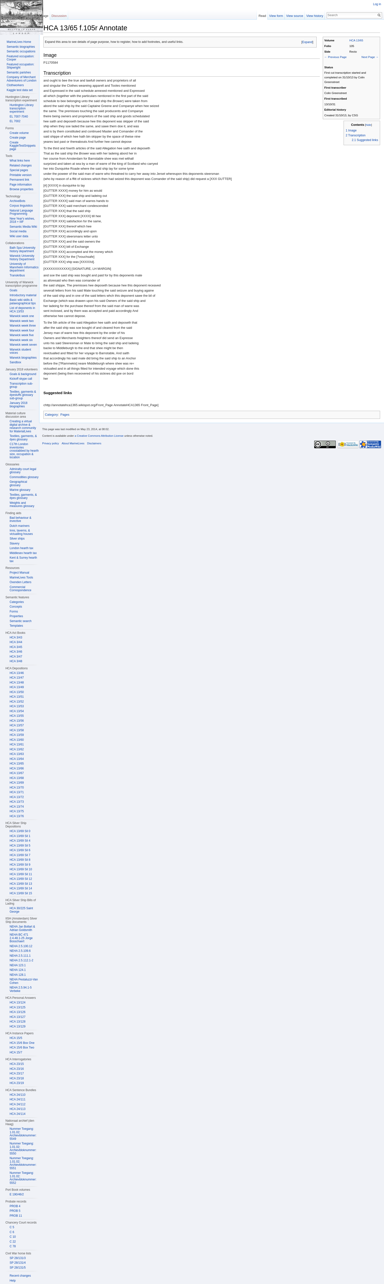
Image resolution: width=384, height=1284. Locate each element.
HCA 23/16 (17, 1069)
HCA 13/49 (17, 687)
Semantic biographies (21, 46)
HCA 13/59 (17, 735)
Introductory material (23, 295)
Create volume (19, 133)
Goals (13, 290)
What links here (20, 160)
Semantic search (20, 621)
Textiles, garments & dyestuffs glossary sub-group (23, 395)
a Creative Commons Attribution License (104, 440)
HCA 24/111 (17, 1099)
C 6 (12, 1232)
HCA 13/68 (17, 778)
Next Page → (368, 57)
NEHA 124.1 (18, 970)
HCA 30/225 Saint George (21, 910)
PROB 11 (16, 1215)
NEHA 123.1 (18, 965)
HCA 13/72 (17, 797)
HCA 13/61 (17, 744)
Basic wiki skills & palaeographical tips (23, 301)
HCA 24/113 (17, 1109)
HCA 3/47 (16, 656)
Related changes (21, 165)
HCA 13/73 (17, 801)
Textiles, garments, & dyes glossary (23, 437)
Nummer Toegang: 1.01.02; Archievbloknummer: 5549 (23, 1134)
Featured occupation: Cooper (20, 58)
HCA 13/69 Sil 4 (20, 840)
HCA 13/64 (17, 759)
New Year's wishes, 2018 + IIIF (22, 220)
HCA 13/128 (17, 1021)
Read (260, 16)
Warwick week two (22, 321)
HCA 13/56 (17, 720)
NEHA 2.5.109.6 (20, 951)
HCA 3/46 (16, 651)
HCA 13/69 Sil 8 (20, 859)
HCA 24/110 (17, 1094)
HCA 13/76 (17, 816)
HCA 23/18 (17, 1078)
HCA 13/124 (17, 1002)
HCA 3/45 (16, 647)
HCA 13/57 (17, 725)
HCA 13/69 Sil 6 (20, 850)
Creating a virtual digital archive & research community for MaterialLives (23, 426)
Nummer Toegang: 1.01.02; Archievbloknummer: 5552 (23, 1178)
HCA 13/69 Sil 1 (20, 836)
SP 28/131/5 (18, 1267)
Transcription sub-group (21, 385)
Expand (305, 43)
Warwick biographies (23, 357)
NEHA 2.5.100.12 (21, 946)
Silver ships (17, 538)
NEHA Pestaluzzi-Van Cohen (24, 981)
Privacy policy (56, 448)
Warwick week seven (23, 344)
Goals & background (23, 374)
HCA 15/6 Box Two (22, 1047)
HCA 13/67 (17, 773)
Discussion (63, 16)
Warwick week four (22, 330)
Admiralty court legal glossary (23, 470)
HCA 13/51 (17, 696)
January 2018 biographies (18, 404)
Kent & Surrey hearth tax (23, 559)
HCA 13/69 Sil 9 (20, 864)
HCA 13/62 (17, 749)
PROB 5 (15, 1211)
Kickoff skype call (21, 378)
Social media (18, 231)
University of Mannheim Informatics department (24, 267)
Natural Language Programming (21, 212)
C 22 (13, 1241)
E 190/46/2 (17, 1194)
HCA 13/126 (17, 1012)
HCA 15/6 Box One (22, 1043)
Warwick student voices (20, 351)
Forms (14, 611)
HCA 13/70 (17, 787)
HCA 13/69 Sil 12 (21, 879)
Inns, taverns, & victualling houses (21, 532)
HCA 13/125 (17, 1007)
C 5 (12, 1227)
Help (13, 1280)
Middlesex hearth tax (23, 553)
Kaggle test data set (20, 90)
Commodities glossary (24, 477)
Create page (18, 137)
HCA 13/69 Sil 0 (20, 831)
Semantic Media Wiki (23, 226)
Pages (70, 415)
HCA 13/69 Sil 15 (21, 893)
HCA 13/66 (17, 768)
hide (366, 125)
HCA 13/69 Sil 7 (20, 855)
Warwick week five (22, 335)
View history (312, 16)
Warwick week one (22, 316)
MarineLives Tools (21, 577)
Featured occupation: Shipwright (20, 66)
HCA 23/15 (17, 1064)
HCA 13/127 (17, 1017)
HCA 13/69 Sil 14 (21, 888)
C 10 (13, 1236)
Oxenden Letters (20, 582)
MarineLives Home (19, 42)
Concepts (16, 606)
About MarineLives (79, 448)
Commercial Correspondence (20, 588)
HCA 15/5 (16, 1038)
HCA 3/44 (16, 642)
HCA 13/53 (17, 706)
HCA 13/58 (17, 730)
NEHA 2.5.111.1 (20, 955)
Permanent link (19, 179)
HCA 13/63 (17, 754)
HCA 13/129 (17, 1026)
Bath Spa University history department (22, 249)
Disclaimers (100, 448)
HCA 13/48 (17, 682)
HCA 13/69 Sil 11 (21, 874)
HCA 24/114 (17, 1114)
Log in (376, 4)
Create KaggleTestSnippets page (23, 146)
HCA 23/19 (17, 1083)
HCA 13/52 (17, 701)
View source (292, 16)
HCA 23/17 (17, 1073)
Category (57, 415)
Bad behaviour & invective (20, 519)
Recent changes (20, 1275)
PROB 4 (15, 1206)
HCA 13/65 (354, 41)
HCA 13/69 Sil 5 (20, 845)
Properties (16, 616)
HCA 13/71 (17, 792)
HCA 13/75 (17, 811)
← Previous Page (333, 57)
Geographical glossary (18, 483)
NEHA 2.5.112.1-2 (21, 960)
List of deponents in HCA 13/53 (22, 309)
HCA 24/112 (17, 1104)
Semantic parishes (19, 72)
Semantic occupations (21, 51)
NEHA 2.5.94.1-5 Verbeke (21, 989)
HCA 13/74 (17, 806)
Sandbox (15, 362)
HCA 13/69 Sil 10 (21, 869)
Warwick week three (23, 325)
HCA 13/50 (17, 692)
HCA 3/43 (16, 637)
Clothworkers (15, 85)
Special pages (19, 170)
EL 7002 (15, 121)
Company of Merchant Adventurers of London (21, 78)
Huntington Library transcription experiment (22, 108)
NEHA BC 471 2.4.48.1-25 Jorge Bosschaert (21, 938)
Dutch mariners (19, 526)
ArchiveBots (17, 201)
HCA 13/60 (17, 740)
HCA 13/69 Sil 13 (21, 883)
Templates (16, 625)
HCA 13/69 (17, 782)
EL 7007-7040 (19, 116)
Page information (21, 184)
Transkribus (17, 275)
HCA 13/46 (17, 673)
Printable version (20, 175)
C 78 (13, 1246)
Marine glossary (20, 490)
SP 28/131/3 (18, 1258)
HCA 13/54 (17, 711)
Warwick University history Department (22, 257)
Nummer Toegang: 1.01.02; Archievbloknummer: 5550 (23, 1148)
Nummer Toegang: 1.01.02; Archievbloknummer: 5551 (23, 1163)
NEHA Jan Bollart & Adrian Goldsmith (22, 928)
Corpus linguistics (21, 205)
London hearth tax (21, 548)
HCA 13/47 (17, 677)
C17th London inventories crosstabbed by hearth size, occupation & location (24, 450)
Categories (17, 602)
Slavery (14, 543)
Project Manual (19, 572)
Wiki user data (19, 236)
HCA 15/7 (16, 1052)
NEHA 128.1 (18, 975)
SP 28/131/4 (18, 1262)
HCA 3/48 (16, 661)
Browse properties (21, 189)
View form (274, 16)
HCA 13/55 (17, 716)
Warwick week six (21, 340)
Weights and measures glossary (22, 504)
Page (48, 16)
